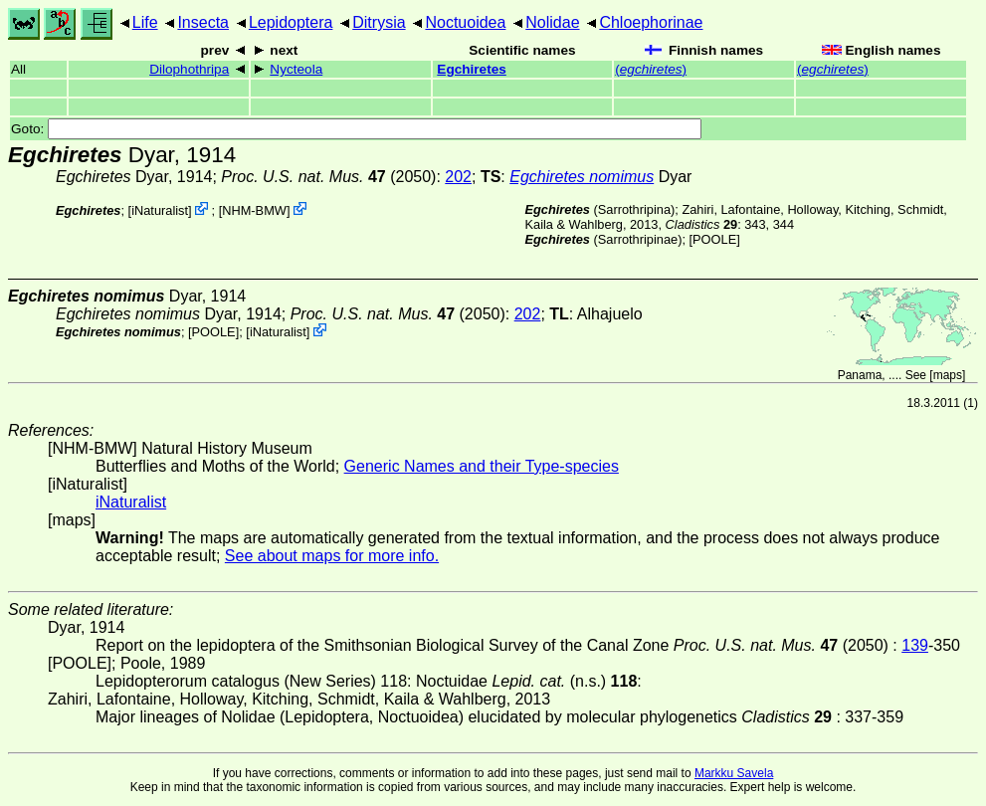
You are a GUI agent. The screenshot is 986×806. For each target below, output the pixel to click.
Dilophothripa (189, 69)
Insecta (203, 22)
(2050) (328, 176)
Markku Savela (733, 773)
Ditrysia (378, 22)
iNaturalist (159, 210)
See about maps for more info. (332, 555)
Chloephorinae (650, 22)
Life (145, 22)
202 (458, 176)
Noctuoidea (465, 22)
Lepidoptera (291, 22)
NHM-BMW (254, 210)
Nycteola (296, 69)
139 (914, 645)
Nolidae (552, 22)
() (651, 69)
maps (947, 375)
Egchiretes (471, 69)
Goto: (356, 128)
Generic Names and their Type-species (481, 466)
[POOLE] (715, 239)
